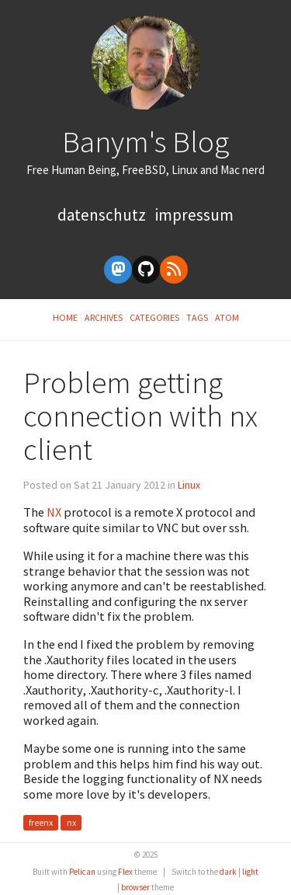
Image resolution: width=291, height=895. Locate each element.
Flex (125, 871)
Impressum (194, 214)
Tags (197, 317)
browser (135, 887)
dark (228, 871)
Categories (154, 317)
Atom (227, 317)
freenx (41, 823)
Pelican (82, 871)
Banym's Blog (145, 141)
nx (71, 823)
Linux (189, 485)
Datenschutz (103, 214)
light (250, 871)
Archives (104, 317)
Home (65, 317)
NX (54, 512)
